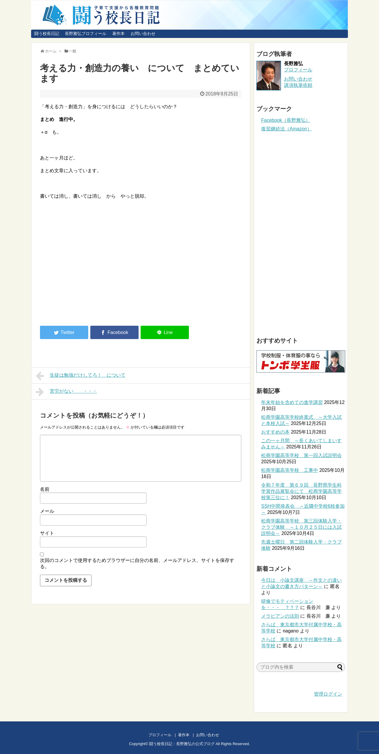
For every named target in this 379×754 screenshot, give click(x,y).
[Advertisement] (89, 272)
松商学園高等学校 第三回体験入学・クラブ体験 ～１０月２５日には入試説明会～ (301, 527)
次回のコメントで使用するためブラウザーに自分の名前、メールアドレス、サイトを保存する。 (137, 563)
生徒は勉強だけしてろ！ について (81, 376)
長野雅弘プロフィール (85, 33)
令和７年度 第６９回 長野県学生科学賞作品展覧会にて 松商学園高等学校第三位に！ (301, 491)
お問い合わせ (143, 33)
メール (47, 511)
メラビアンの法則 (280, 616)
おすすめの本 (275, 431)
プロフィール (298, 69)
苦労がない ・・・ (66, 392)
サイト (47, 533)
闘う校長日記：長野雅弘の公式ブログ (182, 744)
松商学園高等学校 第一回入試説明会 (301, 455)
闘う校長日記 (46, 33)
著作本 (118, 33)
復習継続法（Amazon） (286, 128)
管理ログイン (328, 694)
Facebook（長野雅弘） (285, 120)
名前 (44, 489)
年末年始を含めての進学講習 (292, 402)
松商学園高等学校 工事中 (289, 470)
